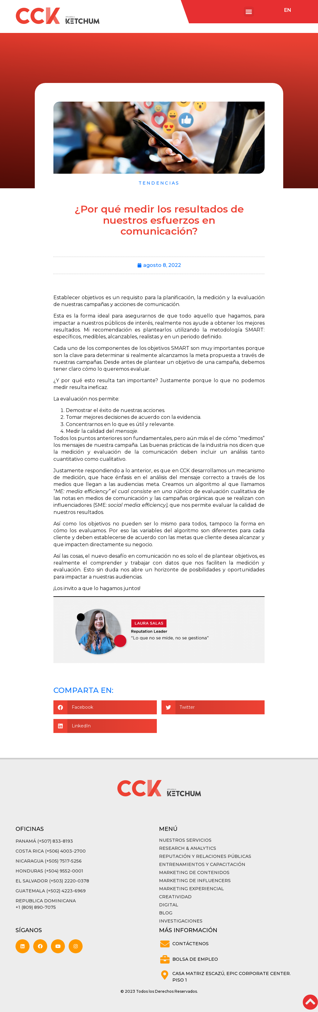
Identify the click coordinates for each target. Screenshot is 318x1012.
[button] (249, 12)
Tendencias (159, 183)
